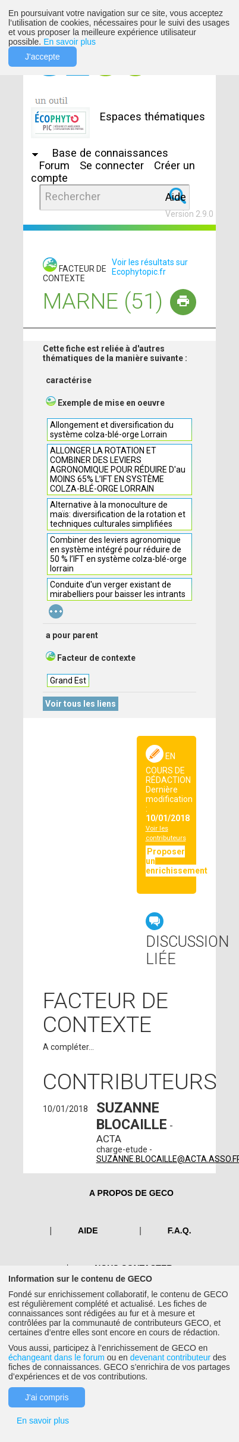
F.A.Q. (179, 1230)
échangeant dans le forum (56, 1357)
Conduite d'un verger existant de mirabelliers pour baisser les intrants (117, 589)
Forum (54, 165)
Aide (175, 197)
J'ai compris (46, 1397)
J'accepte (42, 56)
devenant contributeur (170, 1357)
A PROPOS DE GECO (131, 1193)
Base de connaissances (110, 153)
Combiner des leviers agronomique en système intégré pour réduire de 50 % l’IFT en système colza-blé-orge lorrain (118, 554)
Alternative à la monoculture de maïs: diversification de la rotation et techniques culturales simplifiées (117, 514)
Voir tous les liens (80, 703)
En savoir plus (69, 41)
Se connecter (112, 165)
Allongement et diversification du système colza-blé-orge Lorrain (112, 429)
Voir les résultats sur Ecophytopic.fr (150, 266)
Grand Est (68, 680)
